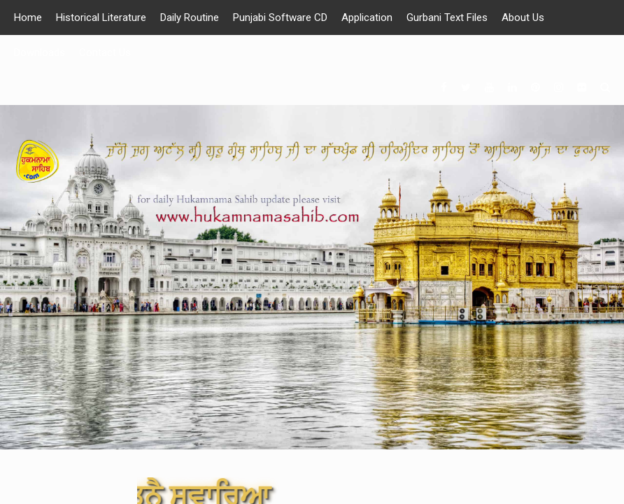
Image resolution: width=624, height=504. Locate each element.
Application (366, 17)
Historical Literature (101, 17)
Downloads (39, 52)
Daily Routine (189, 17)
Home (28, 17)
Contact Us (105, 52)
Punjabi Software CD (280, 17)
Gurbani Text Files (447, 17)
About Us (523, 17)
